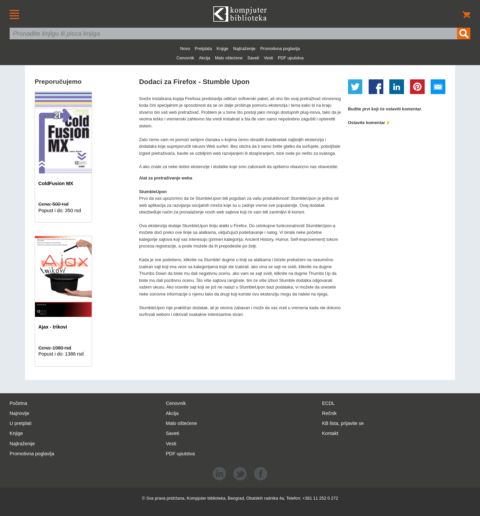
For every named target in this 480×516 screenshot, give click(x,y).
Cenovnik (185, 57)
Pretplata (203, 48)
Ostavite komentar (368, 122)
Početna (18, 403)
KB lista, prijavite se (343, 423)
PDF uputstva (291, 57)
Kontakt (330, 433)
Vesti (268, 57)
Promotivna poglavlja (280, 48)
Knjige (223, 48)
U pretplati (21, 423)
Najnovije (19, 413)
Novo (185, 48)
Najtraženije (244, 48)
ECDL (328, 403)
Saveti (253, 57)
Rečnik (329, 413)
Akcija (204, 57)
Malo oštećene (229, 57)
